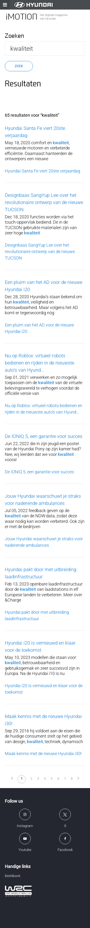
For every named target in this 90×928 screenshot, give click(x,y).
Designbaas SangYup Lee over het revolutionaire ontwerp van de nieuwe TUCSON (44, 202)
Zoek (19, 66)
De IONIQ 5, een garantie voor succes (43, 436)
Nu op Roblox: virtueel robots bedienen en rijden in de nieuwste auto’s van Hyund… (39, 363)
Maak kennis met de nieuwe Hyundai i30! (43, 753)
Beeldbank (12, 876)
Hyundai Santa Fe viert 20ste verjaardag (42, 170)
